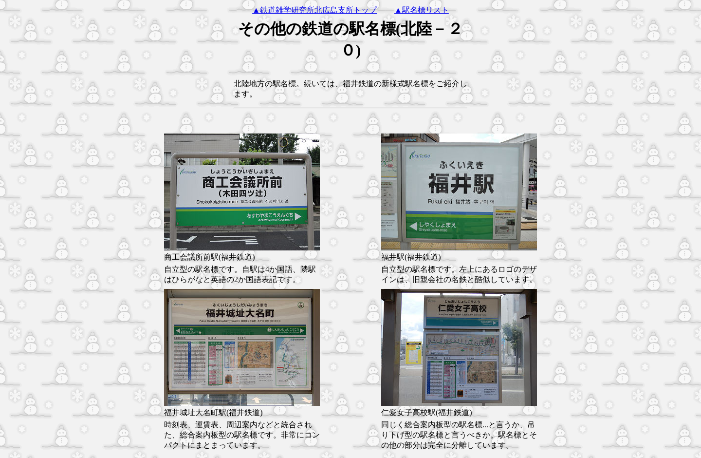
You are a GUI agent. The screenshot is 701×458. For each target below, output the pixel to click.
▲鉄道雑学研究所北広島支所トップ (314, 10)
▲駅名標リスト (421, 10)
